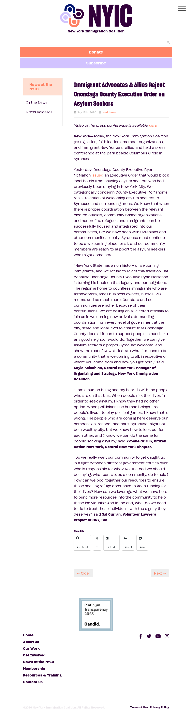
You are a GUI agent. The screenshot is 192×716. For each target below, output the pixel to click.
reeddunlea (109, 112)
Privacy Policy (159, 707)
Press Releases (39, 112)
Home (28, 635)
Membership (34, 668)
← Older (83, 573)
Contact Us (33, 682)
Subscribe (96, 63)
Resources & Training (42, 675)
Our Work (31, 648)
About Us (31, 642)
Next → (160, 573)
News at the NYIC (38, 662)
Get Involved (34, 655)
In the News (36, 103)
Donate (96, 52)
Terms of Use (139, 707)
